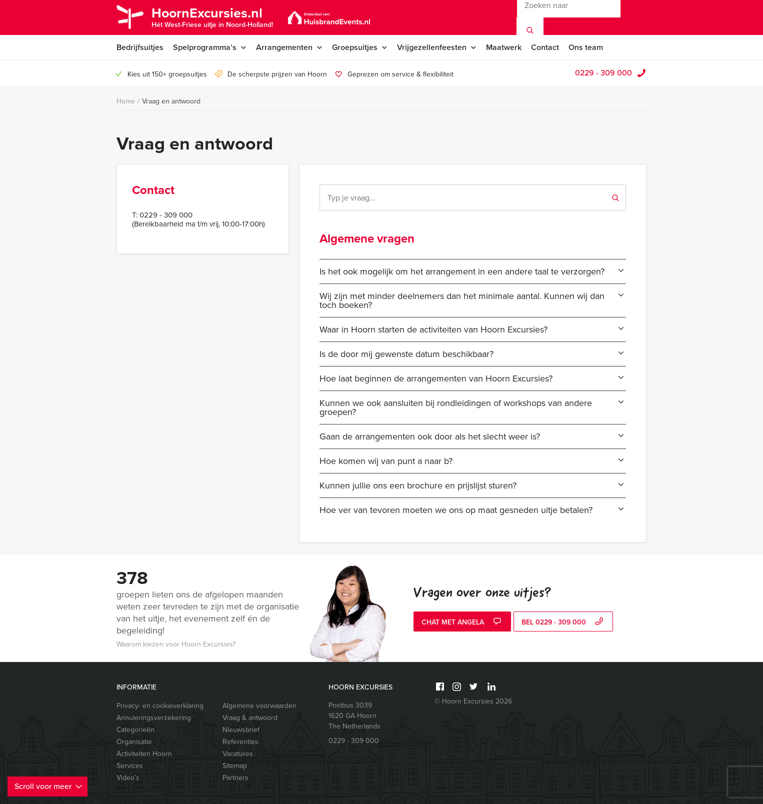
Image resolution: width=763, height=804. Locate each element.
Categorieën (135, 729)
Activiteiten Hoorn (144, 753)
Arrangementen (284, 47)
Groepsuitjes (355, 47)
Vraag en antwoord (171, 101)
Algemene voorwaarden (259, 705)
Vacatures (237, 753)
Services (129, 765)
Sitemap (234, 765)
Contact (545, 47)
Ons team (585, 47)
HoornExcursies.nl (212, 16)
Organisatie (134, 741)
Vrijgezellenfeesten (431, 47)
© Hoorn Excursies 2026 (473, 701)
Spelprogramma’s (204, 47)
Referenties (240, 741)
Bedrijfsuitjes (140, 47)
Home (125, 101)
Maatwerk (504, 47)
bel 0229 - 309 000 (564, 622)
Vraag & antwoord (250, 717)
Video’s (128, 777)
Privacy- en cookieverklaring (160, 705)
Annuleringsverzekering (153, 717)
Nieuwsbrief (241, 729)
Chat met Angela (463, 622)
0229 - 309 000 (603, 72)
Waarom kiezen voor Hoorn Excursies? (176, 644)
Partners (235, 777)
